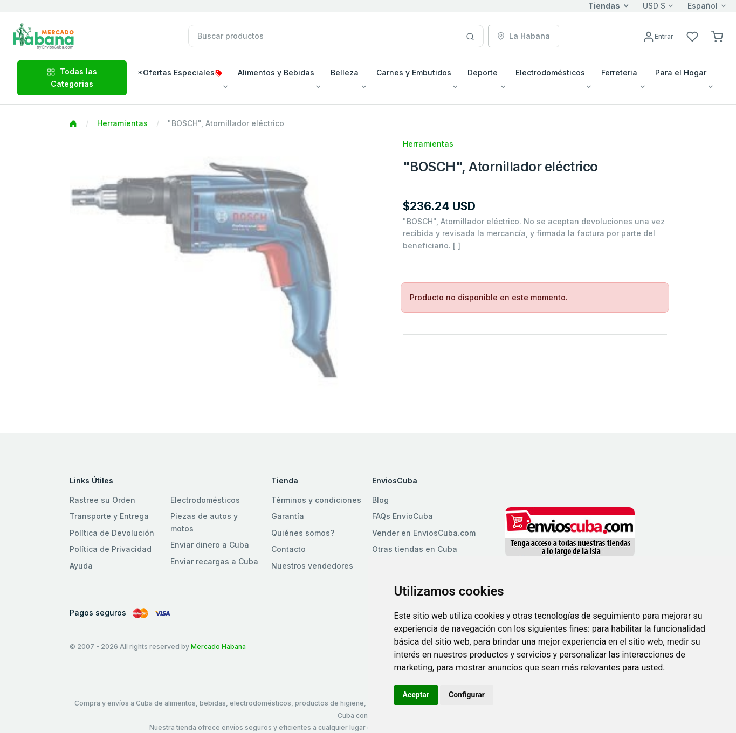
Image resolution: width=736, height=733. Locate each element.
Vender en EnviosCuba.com (424, 532)
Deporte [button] (482, 72)
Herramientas (122, 123)
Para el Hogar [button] (680, 72)
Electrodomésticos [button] (550, 72)
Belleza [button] (345, 72)
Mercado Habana (218, 646)
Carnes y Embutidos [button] (413, 72)
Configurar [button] (467, 694)
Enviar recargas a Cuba (214, 561)
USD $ (654, 5)
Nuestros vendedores (312, 565)
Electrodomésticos (205, 499)
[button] (717, 35)
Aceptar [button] (416, 694)
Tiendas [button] (604, 5)
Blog (380, 499)
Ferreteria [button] (619, 72)
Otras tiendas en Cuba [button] (414, 549)
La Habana (523, 35)
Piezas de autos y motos (204, 522)
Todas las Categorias (72, 77)
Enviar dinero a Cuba (209, 544)
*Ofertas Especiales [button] (179, 72)
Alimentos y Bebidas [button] (276, 72)
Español (702, 5)
